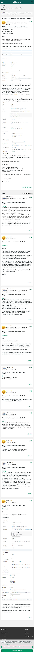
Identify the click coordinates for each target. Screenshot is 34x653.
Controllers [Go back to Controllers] (4, 5)
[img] (27, 187)
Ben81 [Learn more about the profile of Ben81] (7, 21)
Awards (26, 634)
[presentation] (4, 22)
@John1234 (4, 245)
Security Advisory (29, 636)
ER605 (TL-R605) (9, 29)
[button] (2, 2)
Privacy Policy (4, 636)
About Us (3, 629)
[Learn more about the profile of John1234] (4, 198)
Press (26, 629)
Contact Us (3, 634)
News (26, 632)
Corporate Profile (5, 632)
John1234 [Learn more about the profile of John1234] (8, 196)
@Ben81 (4, 206)
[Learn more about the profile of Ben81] (4, 22)
